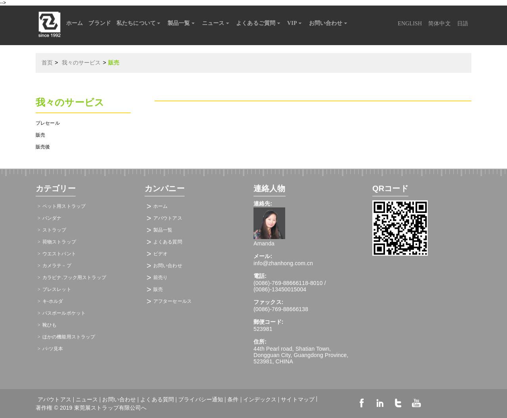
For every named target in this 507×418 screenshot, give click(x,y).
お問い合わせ (329, 23)
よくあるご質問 (259, 23)
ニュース (216, 23)
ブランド (99, 23)
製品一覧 (182, 23)
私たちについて (139, 23)
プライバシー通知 (200, 400)
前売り (160, 277)
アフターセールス (172, 301)
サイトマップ (297, 399)
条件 (232, 400)
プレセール (48, 123)
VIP (295, 23)
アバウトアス (167, 218)
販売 (40, 135)
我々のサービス (81, 63)
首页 (47, 63)
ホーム (74, 23)
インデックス (260, 400)
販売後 (43, 147)
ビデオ (160, 253)
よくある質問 (167, 242)
